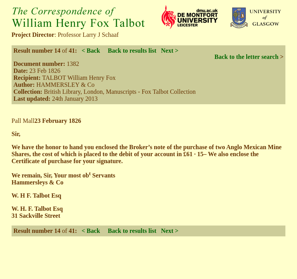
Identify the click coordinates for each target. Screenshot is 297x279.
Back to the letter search (246, 56)
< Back (91, 50)
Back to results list (132, 50)
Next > (169, 50)
